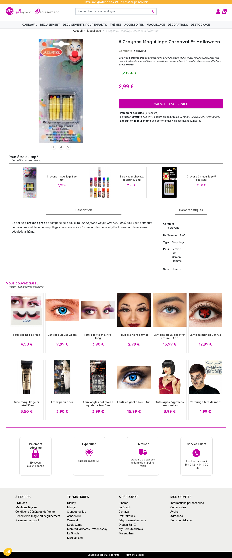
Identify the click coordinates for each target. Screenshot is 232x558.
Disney (71, 503)
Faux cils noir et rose (26, 334)
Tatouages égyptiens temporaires (170, 403)
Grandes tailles (76, 511)
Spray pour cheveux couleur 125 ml (132, 178)
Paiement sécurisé (27, 520)
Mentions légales (26, 507)
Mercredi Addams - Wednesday (87, 529)
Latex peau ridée (62, 402)
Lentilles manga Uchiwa (205, 334)
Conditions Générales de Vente (35, 511)
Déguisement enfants (132, 520)
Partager (54, 147)
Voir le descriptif (126, 64)
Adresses (176, 516)
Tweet (61, 147)
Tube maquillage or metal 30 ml (26, 403)
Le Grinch (73, 533)
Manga (71, 507)
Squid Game (74, 524)
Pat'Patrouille (127, 516)
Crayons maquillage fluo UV (62, 178)
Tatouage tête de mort (205, 402)
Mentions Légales (135, 554)
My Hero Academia (131, 529)
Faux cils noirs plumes (133, 334)
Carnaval (72, 520)
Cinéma (123, 503)
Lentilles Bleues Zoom (62, 334)
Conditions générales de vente (103, 554)
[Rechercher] (116, 11)
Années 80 (74, 516)
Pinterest (68, 147)
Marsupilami (75, 538)
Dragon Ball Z (127, 524)
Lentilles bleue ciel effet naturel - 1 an (169, 336)
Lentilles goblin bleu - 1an (133, 402)
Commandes (178, 507)
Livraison (21, 503)
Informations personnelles (187, 503)
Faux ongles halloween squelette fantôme (98, 403)
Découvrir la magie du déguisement (37, 516)
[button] (7, 551)
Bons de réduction (181, 520)
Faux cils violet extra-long (98, 336)
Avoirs (174, 511)
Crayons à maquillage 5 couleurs (201, 178)
